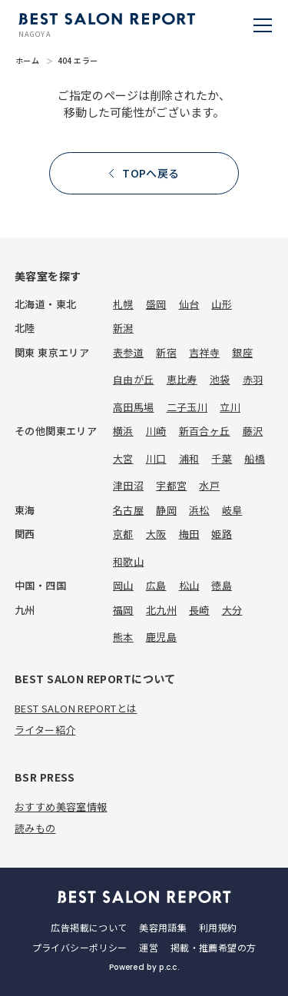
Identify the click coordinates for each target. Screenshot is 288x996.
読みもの (35, 828)
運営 (148, 947)
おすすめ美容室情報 (61, 806)
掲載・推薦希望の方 (213, 947)
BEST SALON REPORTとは (76, 708)
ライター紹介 (45, 729)
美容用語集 (163, 927)
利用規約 (218, 927)
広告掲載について (89, 927)
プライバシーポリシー (79, 947)
